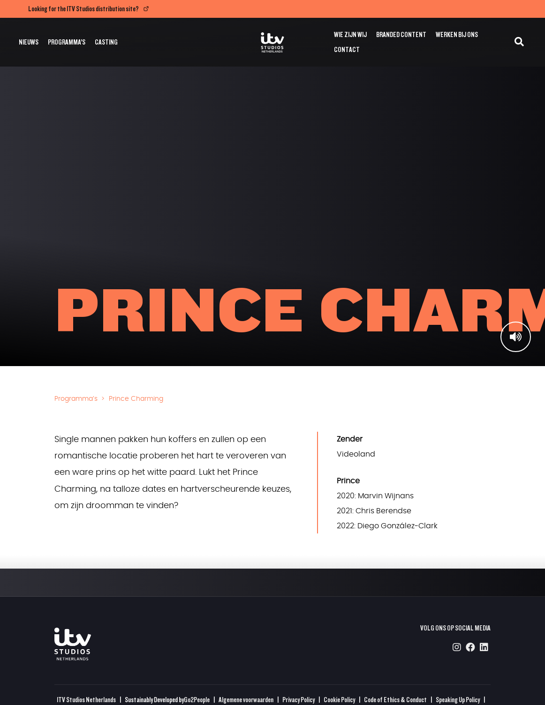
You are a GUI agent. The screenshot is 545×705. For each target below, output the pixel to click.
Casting (106, 42)
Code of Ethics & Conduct (395, 699)
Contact (347, 49)
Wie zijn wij (350, 34)
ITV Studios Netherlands (86, 699)
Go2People (197, 699)
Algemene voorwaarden (246, 699)
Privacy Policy (298, 699)
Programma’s (66, 42)
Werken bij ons (457, 34)
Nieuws (28, 42)
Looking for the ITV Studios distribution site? (83, 8)
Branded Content (401, 34)
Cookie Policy (339, 699)
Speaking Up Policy (458, 699)
